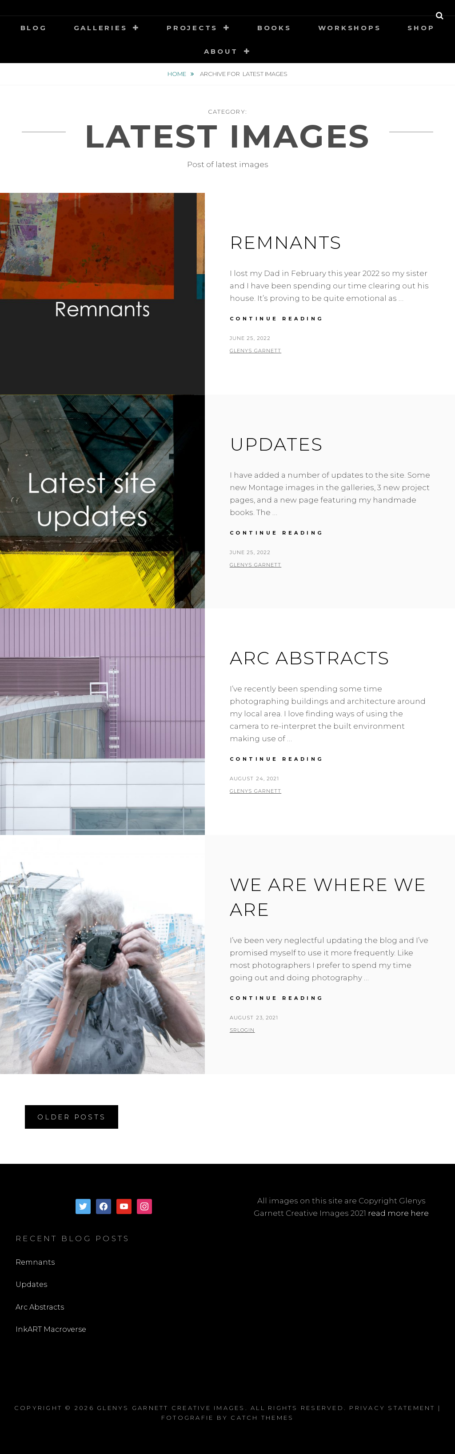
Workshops (349, 28)
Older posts (71, 1117)
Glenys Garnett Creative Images (171, 1407)
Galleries (101, 28)
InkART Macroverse (51, 1329)
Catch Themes (262, 1417)
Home (178, 73)
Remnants (286, 242)
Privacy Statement (392, 1407)
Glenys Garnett (255, 351)
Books (274, 28)
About (221, 51)
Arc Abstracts (310, 658)
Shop (421, 28)
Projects (192, 28)
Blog (33, 28)
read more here (398, 1213)
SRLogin (242, 1030)
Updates (276, 444)
